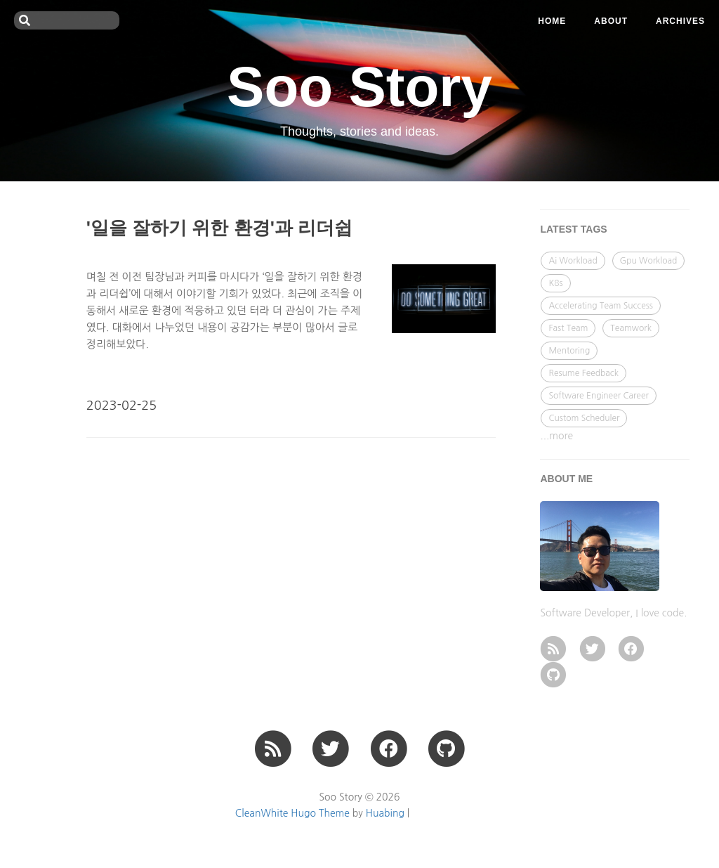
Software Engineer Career (598, 395)
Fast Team (568, 328)
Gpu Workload (649, 261)
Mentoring (569, 350)
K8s (555, 283)
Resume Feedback (583, 373)
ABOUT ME (566, 478)
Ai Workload (572, 261)
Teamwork (631, 328)
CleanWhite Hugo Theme (292, 813)
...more (556, 436)
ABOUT (611, 21)
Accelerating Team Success (600, 306)
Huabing (385, 813)
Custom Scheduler (583, 418)
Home (552, 21)
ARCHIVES (680, 21)
